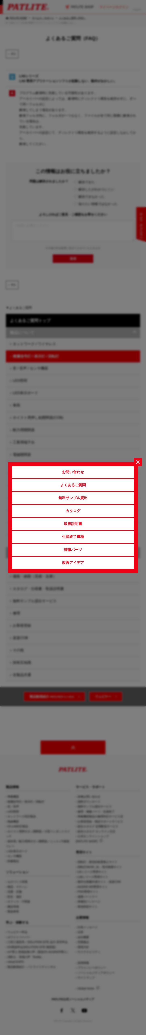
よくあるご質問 (73, 485)
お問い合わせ (73, 472)
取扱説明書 (73, 524)
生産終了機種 (73, 537)
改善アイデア (73, 563)
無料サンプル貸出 (73, 498)
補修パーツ (73, 550)
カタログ (73, 511)
